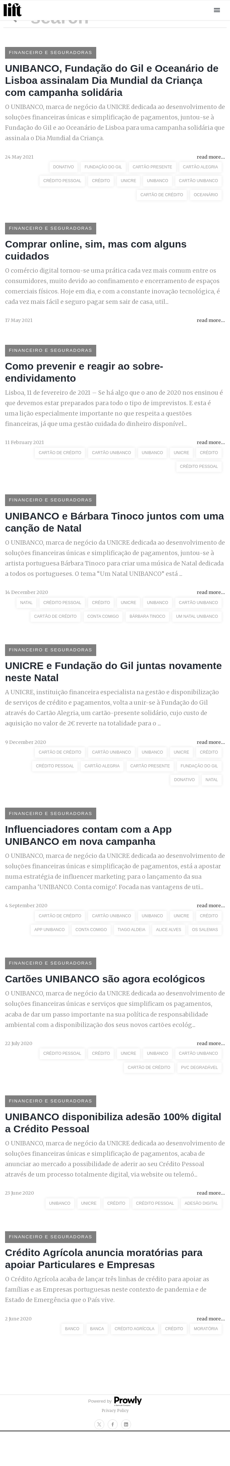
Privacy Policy (115, 1445)
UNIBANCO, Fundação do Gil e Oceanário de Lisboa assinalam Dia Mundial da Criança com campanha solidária (112, 82)
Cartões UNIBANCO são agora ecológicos (105, 1004)
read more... (211, 161)
